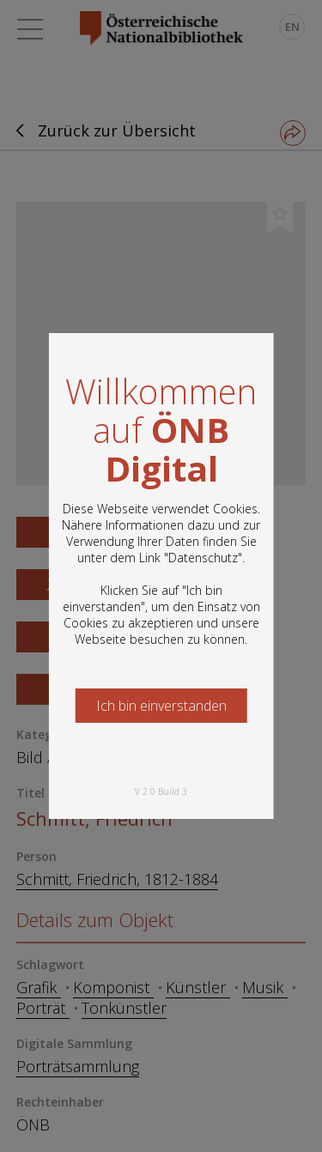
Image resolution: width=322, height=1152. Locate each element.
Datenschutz (203, 557)
